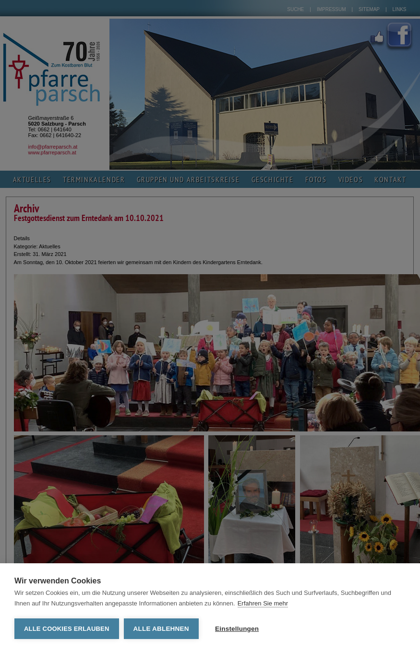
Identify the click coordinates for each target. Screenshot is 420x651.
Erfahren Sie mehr (263, 603)
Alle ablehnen (161, 628)
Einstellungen (237, 628)
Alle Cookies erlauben (66, 628)
